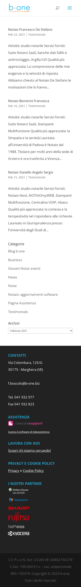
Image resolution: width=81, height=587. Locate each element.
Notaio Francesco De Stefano (30, 29)
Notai (12, 285)
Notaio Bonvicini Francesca (28, 101)
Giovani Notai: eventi (24, 268)
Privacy (13, 470)
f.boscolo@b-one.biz (24, 383)
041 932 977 (24, 397)
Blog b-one (16, 251)
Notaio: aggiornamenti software (33, 294)
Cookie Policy (33, 470)
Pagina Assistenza (22, 303)
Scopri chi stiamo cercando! (29, 450)
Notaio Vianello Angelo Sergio (30, 172)
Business (15, 259)
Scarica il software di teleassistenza (29, 432)
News (12, 277)
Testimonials (37, 34)
